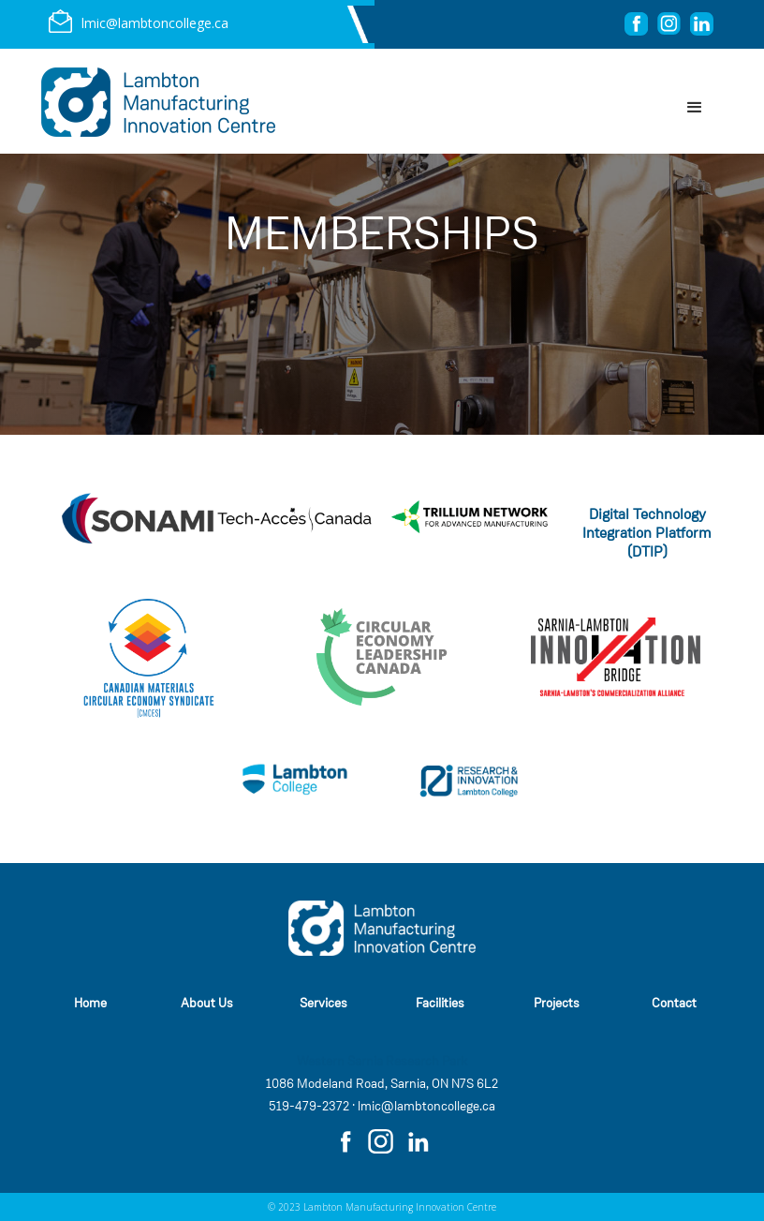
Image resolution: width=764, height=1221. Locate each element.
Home (90, 1003)
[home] (158, 102)
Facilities (440, 1003)
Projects (557, 1003)
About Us (207, 1003)
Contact (674, 1003)
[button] (695, 108)
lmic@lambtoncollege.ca (426, 1106)
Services (323, 1003)
